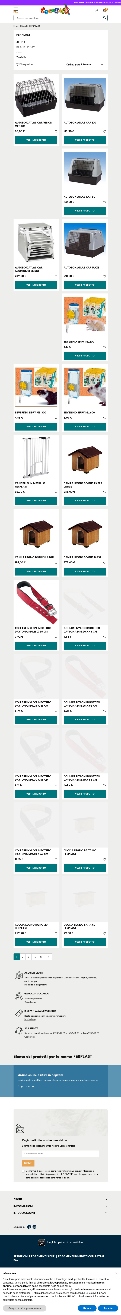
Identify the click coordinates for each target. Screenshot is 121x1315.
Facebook (29, 1227)
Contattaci (29, 1037)
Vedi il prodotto (36, 140)
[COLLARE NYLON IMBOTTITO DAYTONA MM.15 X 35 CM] (36, 602)
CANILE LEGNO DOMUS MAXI (82, 557)
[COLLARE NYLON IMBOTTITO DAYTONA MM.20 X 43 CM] (85, 602)
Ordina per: (73, 64)
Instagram (34, 1227)
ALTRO (20, 42)
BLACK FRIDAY (25, 47)
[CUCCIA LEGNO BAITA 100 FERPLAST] (85, 825)
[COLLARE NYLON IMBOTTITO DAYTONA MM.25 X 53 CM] (85, 676)
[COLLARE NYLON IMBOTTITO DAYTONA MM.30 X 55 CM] (36, 751)
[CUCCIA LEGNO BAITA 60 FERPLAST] (85, 899)
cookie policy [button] (64, 1286)
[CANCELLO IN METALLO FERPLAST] (36, 457)
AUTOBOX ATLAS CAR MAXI (81, 267)
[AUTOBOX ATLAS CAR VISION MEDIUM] (36, 97)
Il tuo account (24, 1213)
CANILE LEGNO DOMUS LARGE (34, 557)
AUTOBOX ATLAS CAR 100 (80, 122)
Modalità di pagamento (35, 985)
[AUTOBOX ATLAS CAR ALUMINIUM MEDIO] (36, 242)
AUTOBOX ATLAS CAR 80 (79, 196)
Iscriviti (28, 1163)
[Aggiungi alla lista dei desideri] (56, 131)
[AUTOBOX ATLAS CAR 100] (85, 97)
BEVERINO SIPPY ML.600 (79, 412)
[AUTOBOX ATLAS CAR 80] (85, 171)
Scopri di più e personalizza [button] (24, 1308)
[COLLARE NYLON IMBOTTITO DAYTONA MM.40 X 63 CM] (85, 751)
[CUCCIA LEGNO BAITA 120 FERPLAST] (36, 899)
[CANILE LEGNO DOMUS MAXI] (85, 532)
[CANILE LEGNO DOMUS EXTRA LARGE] (85, 457)
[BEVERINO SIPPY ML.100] (85, 316)
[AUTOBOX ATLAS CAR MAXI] (85, 242)
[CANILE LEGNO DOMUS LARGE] (36, 532)
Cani (19, 52)
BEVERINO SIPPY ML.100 (79, 341)
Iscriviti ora (30, 1019)
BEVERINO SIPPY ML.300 (30, 412)
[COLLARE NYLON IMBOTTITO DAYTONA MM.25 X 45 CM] (36, 676)
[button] (116, 1273)
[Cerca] (61, 18)
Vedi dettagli (30, 1002)
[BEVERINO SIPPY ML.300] (36, 387)
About (18, 1199)
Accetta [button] (108, 1308)
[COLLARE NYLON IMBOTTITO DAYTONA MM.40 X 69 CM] (36, 825)
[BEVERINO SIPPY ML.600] (85, 387)
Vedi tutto (21, 57)
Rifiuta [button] (87, 1308)
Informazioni (23, 1206)
